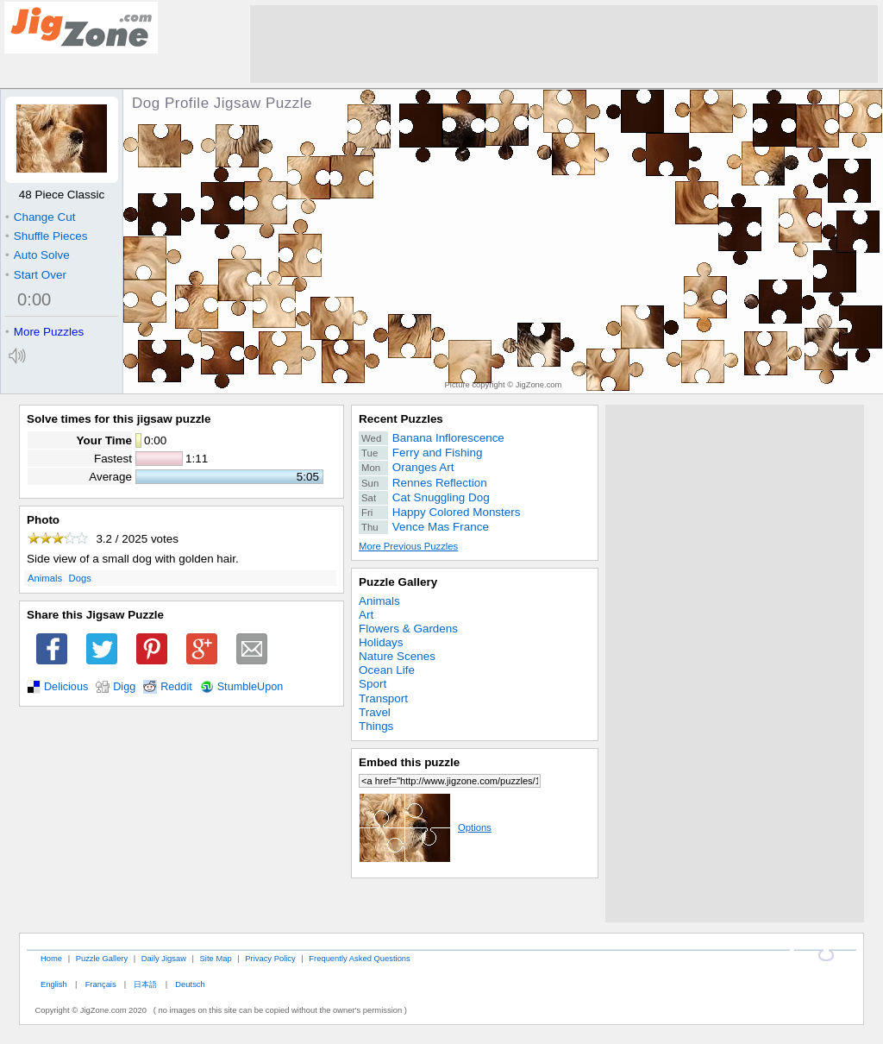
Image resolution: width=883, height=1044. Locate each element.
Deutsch (189, 984)
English (54, 984)
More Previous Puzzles (408, 546)
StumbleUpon (250, 687)
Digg (124, 687)
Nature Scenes (397, 656)
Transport (383, 698)
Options (425, 827)
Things (376, 726)
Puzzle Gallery (398, 581)
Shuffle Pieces (46, 236)
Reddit (176, 687)
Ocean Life (387, 670)
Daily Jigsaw (163, 958)
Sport (372, 683)
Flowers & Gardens (408, 628)
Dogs (80, 578)
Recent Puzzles (401, 418)
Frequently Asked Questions (359, 958)
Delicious (66, 687)
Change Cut (40, 217)
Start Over (35, 274)
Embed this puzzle (409, 762)
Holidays (381, 642)
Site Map (216, 958)
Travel (375, 712)
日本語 (145, 984)
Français (100, 984)
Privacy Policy (270, 958)
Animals (45, 578)
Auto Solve (37, 254)
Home (51, 958)
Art (366, 614)
